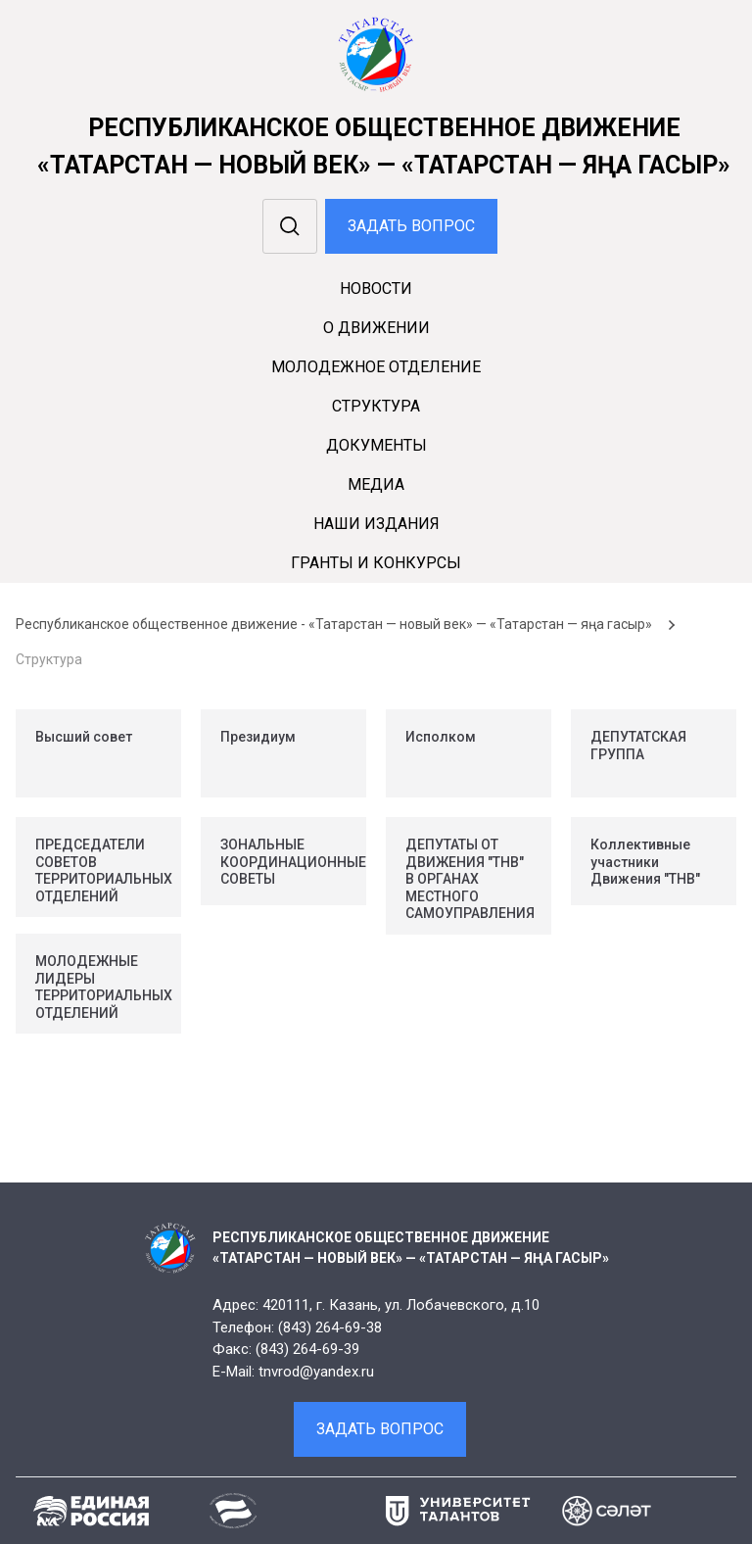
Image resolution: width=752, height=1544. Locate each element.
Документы (376, 445)
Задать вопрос (411, 226)
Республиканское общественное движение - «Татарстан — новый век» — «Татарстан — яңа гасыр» (334, 624)
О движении (376, 327)
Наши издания (376, 523)
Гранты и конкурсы (376, 563)
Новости (376, 288)
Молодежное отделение (376, 367)
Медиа (376, 484)
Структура (49, 659)
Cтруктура (376, 406)
